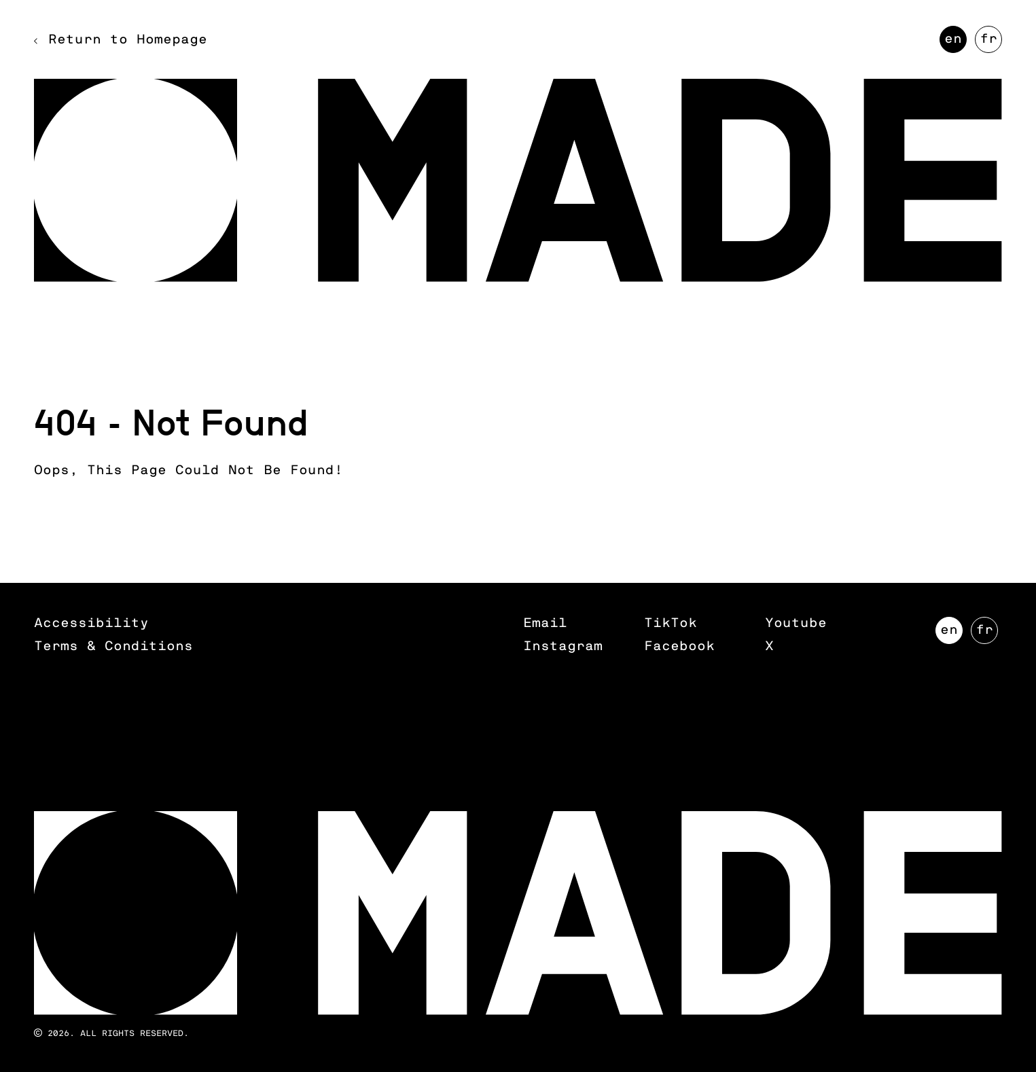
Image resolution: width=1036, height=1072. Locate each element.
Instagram (563, 646)
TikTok (670, 623)
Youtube (796, 623)
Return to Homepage (127, 39)
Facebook (679, 646)
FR (991, 43)
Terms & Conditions (113, 646)
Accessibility (91, 623)
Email (545, 623)
